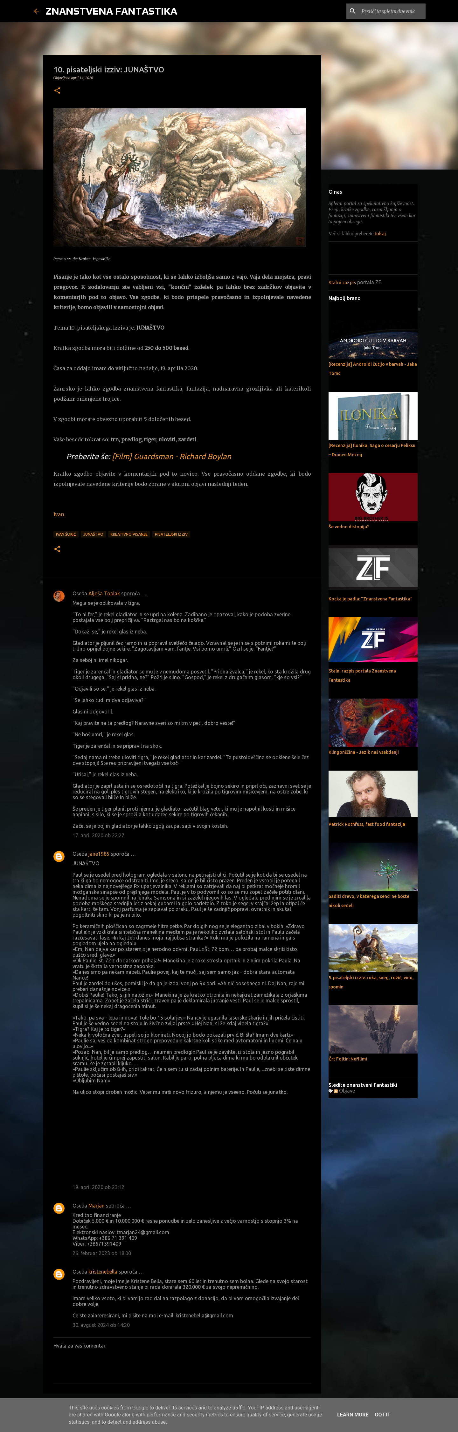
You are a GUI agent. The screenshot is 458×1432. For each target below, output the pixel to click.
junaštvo (93, 534)
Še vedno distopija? (349, 526)
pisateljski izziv (171, 534)
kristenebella (102, 1272)
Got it (382, 1415)
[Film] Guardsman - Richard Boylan (171, 456)
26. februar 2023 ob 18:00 (102, 1253)
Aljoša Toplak (104, 593)
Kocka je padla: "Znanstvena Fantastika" (371, 598)
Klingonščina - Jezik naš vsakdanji (364, 752)
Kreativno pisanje (129, 534)
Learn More (352, 1415)
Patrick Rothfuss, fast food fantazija (367, 824)
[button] (57, 91)
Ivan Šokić (66, 534)
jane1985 (98, 854)
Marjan (96, 1205)
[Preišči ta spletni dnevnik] (392, 11)
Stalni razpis (342, 282)
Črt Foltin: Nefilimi (348, 1058)
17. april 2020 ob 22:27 (98, 835)
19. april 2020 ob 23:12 (98, 1187)
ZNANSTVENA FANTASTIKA (111, 11)
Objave (344, 1091)
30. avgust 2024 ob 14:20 (101, 1325)
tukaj (380, 234)
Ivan (58, 514)
